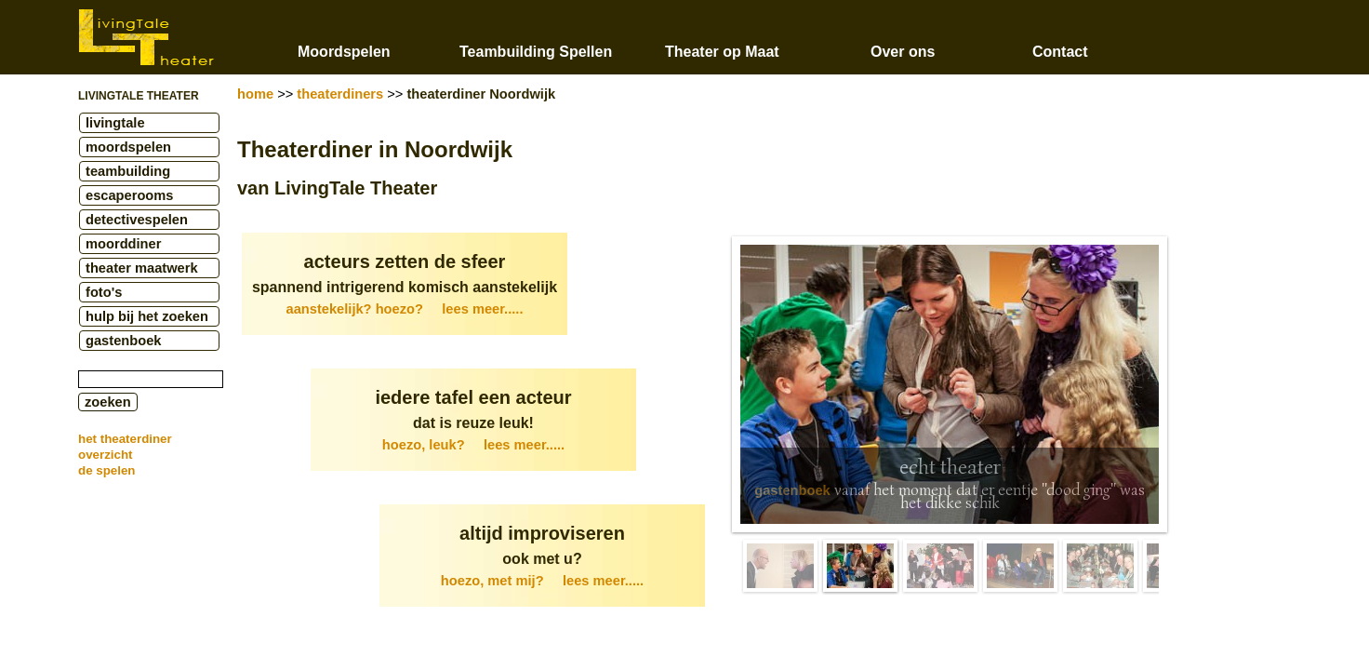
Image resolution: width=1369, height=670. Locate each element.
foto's (104, 292)
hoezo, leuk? (473, 444)
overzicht (105, 455)
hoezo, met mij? (542, 580)
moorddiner (123, 243)
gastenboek (123, 340)
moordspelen (128, 147)
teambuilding (128, 171)
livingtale (115, 122)
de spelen (106, 470)
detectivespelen (137, 219)
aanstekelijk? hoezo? (405, 309)
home (255, 94)
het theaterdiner (125, 439)
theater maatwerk (142, 268)
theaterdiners (340, 94)
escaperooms (130, 195)
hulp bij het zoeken (147, 316)
